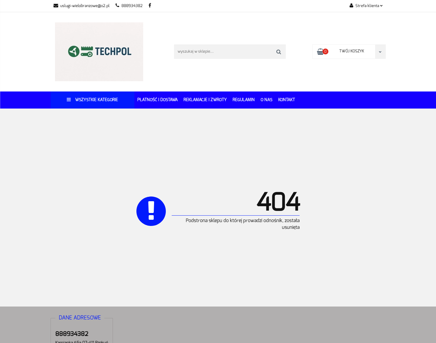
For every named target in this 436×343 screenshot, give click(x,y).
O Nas (266, 100)
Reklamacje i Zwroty (205, 100)
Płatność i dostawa (157, 100)
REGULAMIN (244, 100)
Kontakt (286, 100)
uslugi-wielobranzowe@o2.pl (82, 6)
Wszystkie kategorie (92, 99)
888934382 (129, 6)
